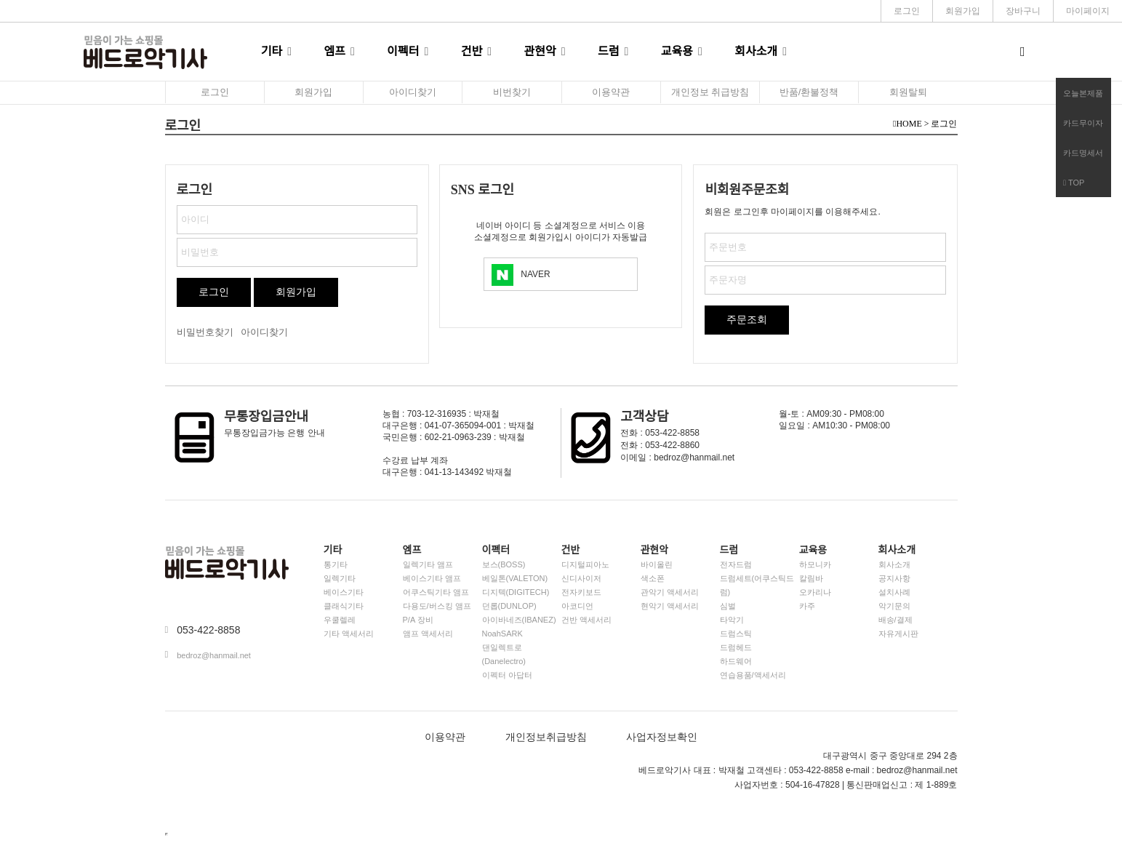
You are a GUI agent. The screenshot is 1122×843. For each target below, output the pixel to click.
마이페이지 (1088, 11)
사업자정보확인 (661, 737)
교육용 (677, 51)
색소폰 (653, 578)
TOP (1073, 182)
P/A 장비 (418, 619)
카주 (807, 606)
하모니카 (815, 564)
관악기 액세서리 (670, 592)
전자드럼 (736, 564)
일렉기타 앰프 (428, 564)
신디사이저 (581, 578)
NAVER (535, 274)
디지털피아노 (585, 564)
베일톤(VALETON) (515, 578)
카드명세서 (1083, 152)
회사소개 (755, 51)
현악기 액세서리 (670, 606)
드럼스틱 (736, 633)
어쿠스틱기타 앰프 (436, 592)
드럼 (608, 51)
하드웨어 (736, 661)
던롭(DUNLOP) (509, 606)
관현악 (540, 51)
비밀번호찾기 (205, 332)
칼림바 (811, 578)
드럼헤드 (736, 647)
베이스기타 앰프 (432, 578)
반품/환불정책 (809, 92)
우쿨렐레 (340, 619)
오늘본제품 (1083, 93)
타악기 (732, 619)
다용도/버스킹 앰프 (437, 606)
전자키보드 (581, 592)
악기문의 (894, 606)
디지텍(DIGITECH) (516, 592)
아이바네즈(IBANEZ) (519, 619)
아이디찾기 (412, 92)
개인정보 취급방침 (710, 92)
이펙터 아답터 (507, 675)
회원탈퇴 (908, 92)
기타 (271, 51)
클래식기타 (344, 606)
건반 (471, 51)
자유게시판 (898, 633)
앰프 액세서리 (428, 633)
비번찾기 (512, 92)
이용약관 (611, 92)
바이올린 (657, 564)
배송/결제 (895, 619)
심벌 (728, 606)
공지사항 (894, 578)
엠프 (334, 51)
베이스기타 (344, 592)
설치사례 (894, 592)
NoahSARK (502, 633)
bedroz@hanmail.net (214, 655)
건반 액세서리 (586, 619)
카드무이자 (1083, 123)
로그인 (907, 11)
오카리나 (815, 592)
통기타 (336, 564)
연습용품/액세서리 (753, 675)
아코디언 (577, 606)
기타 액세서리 (349, 633)
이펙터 (403, 51)
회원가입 (962, 11)
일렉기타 (340, 578)
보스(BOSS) (504, 564)
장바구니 (1023, 11)
